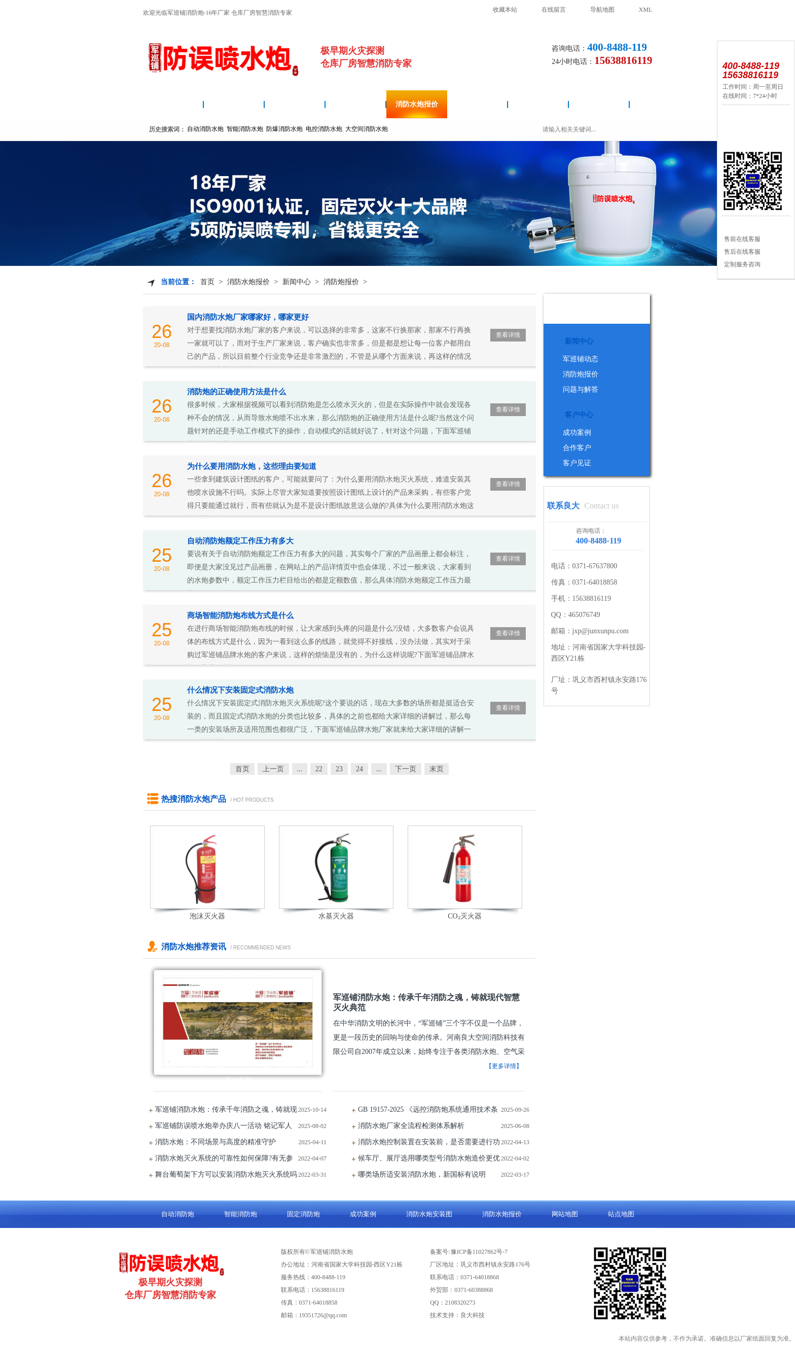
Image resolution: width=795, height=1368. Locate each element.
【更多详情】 (504, 1066)
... (300, 769)
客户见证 (577, 463)
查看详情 (508, 334)
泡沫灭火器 (207, 916)
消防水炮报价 (416, 104)
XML (646, 9)
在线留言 (553, 9)
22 (318, 769)
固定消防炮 (477, 104)
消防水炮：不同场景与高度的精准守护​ (215, 1142)
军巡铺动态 (580, 359)
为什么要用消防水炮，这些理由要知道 (251, 466)
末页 (436, 769)
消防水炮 (173, 104)
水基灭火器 (336, 916)
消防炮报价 (341, 282)
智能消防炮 (356, 104)
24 (359, 769)
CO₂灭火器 (464, 916)
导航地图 (602, 9)
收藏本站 (505, 9)
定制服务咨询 (741, 264)
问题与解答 (580, 389)
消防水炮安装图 (295, 104)
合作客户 (577, 448)
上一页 (273, 769)
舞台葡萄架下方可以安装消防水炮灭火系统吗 (226, 1174)
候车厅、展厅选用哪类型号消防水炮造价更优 (429, 1158)
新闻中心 (296, 282)
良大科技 (472, 1315)
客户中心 (579, 415)
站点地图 (621, 1214)
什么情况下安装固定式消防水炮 (240, 690)
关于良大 (599, 104)
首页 (207, 282)
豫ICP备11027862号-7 (479, 1251)
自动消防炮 (234, 104)
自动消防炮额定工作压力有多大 (240, 541)
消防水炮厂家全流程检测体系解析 (411, 1126)
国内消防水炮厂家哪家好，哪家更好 (248, 317)
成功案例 (538, 104)
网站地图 (565, 1214)
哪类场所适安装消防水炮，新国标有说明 (422, 1174)
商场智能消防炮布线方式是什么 (240, 615)
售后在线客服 (741, 251)
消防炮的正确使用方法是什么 (236, 392)
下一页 (405, 769)
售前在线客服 (741, 239)
